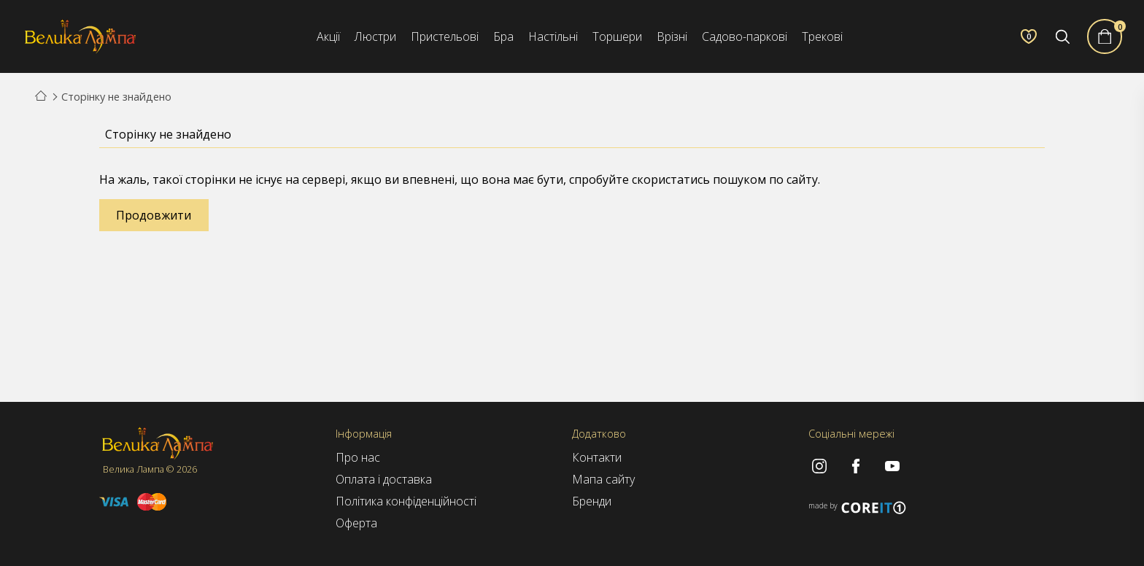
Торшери (617, 36)
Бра (503, 36)
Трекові (822, 36)
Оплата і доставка (384, 479)
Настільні (553, 36)
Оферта (356, 523)
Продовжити (153, 215)
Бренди (591, 501)
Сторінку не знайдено (116, 97)
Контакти (597, 457)
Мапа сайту (603, 479)
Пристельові (445, 36)
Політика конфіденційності (406, 501)
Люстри (375, 36)
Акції (328, 36)
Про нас (358, 457)
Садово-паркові (744, 36)
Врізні (672, 36)
